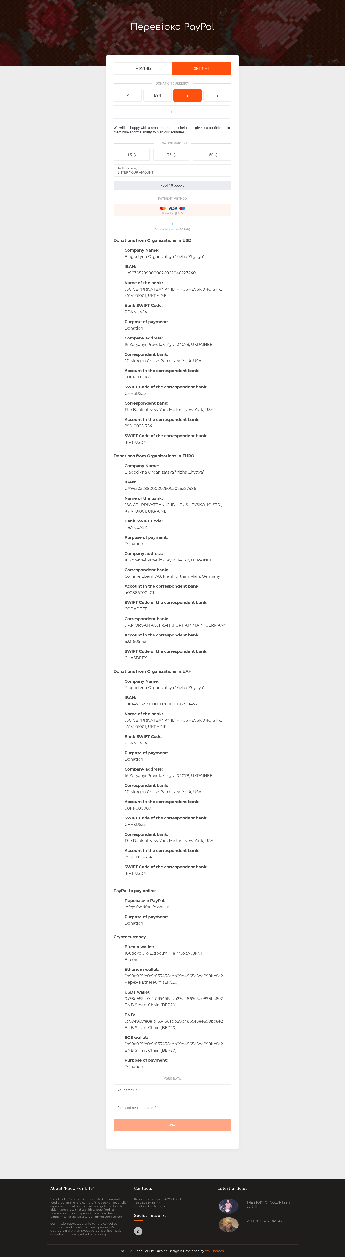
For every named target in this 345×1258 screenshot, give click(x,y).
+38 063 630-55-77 (147, 1203)
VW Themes (214, 1252)
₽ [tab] (128, 95)
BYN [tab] (157, 95)
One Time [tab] (201, 68)
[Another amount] (172, 172)
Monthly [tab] (143, 68)
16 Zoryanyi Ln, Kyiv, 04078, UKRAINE (160, 1199)
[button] (132, 155)
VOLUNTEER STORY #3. (265, 1222)
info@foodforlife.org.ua (150, 1206)
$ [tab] (188, 95)
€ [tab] (172, 112)
